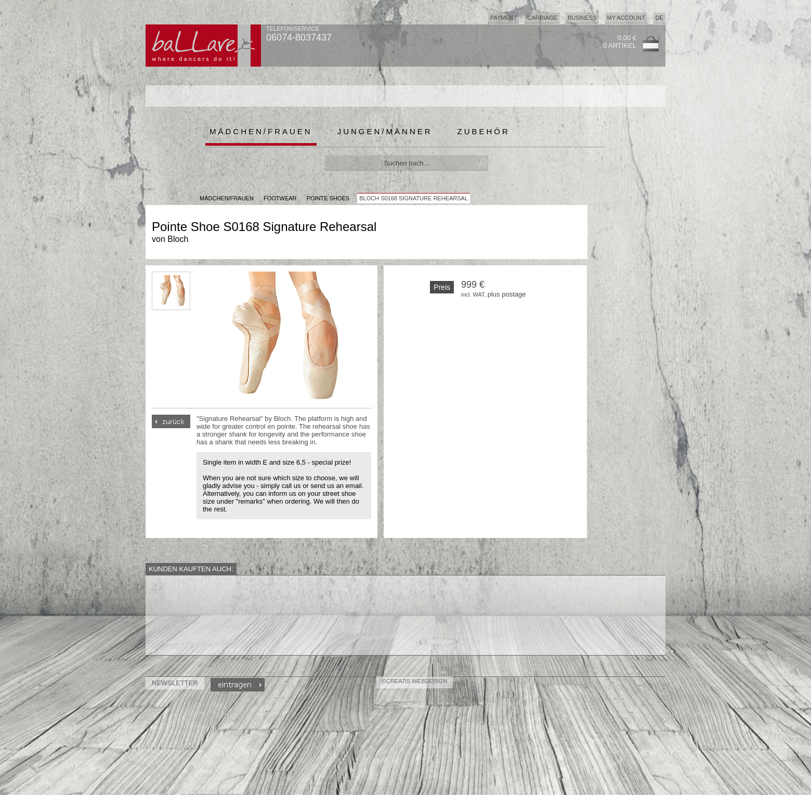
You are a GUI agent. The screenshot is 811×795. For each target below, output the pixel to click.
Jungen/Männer (385, 131)
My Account (626, 18)
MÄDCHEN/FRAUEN (227, 198)
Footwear (280, 198)
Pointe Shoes (328, 198)
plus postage (507, 294)
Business (582, 18)
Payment (503, 18)
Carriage (542, 18)
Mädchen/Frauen (261, 131)
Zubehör (483, 131)
